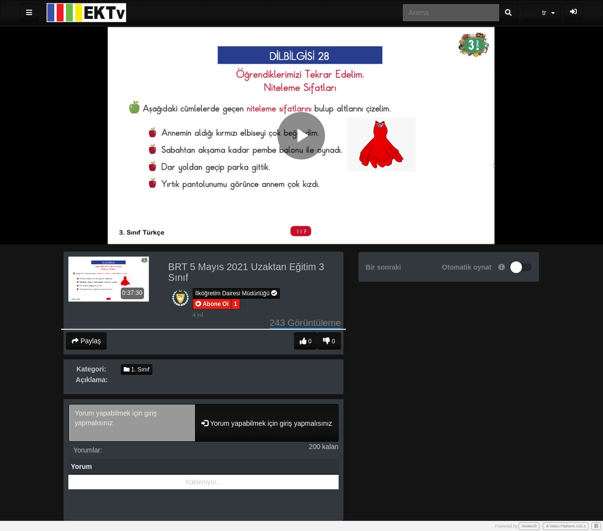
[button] (212, 304)
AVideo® (529, 526)
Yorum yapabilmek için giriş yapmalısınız (132, 423)
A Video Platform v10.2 (566, 526)
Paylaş (86, 341)
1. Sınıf (136, 369)
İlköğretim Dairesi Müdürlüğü (236, 293)
